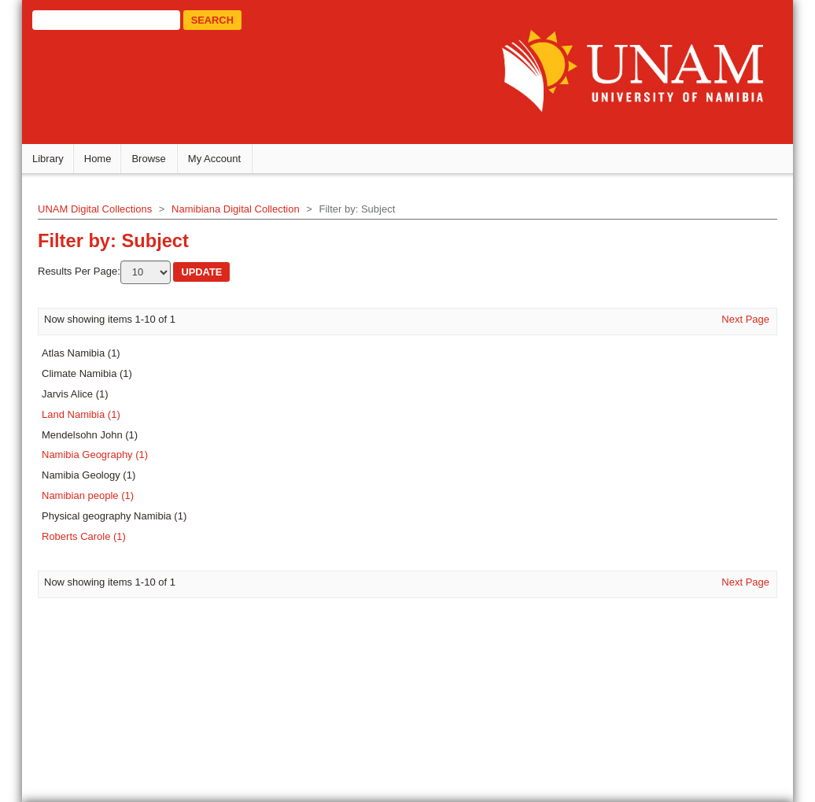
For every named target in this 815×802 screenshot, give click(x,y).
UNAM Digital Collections (101, 212)
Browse (155, 162)
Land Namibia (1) (87, 417)
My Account (220, 162)
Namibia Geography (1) (101, 458)
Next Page (739, 321)
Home (104, 162)
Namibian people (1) (94, 498)
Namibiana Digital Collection (242, 212)
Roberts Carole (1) (90, 539)
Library (54, 162)
